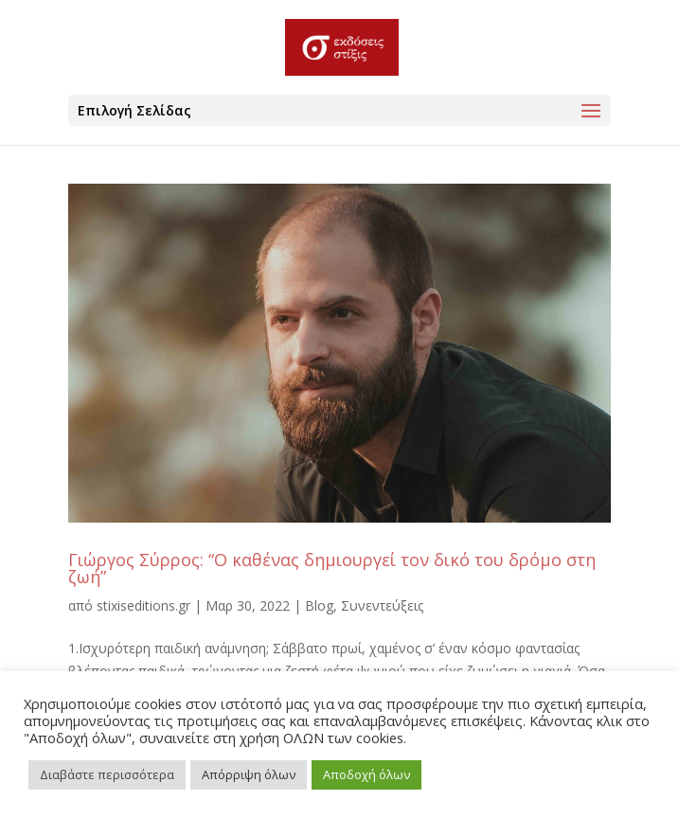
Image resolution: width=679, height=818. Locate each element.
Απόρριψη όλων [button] (248, 774)
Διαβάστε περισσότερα (107, 774)
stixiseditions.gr (143, 605)
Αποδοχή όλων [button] (366, 774)
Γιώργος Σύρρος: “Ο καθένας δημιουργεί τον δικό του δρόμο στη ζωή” (332, 568)
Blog (319, 605)
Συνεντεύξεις (382, 605)
